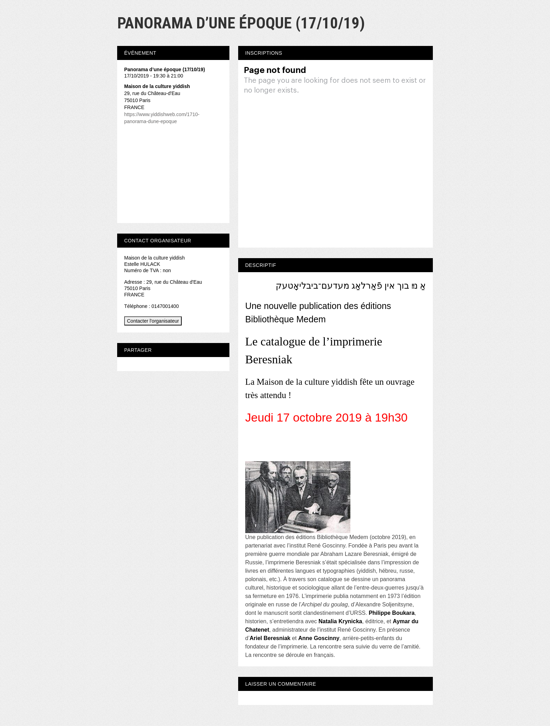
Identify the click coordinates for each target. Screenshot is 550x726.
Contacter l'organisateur (153, 321)
